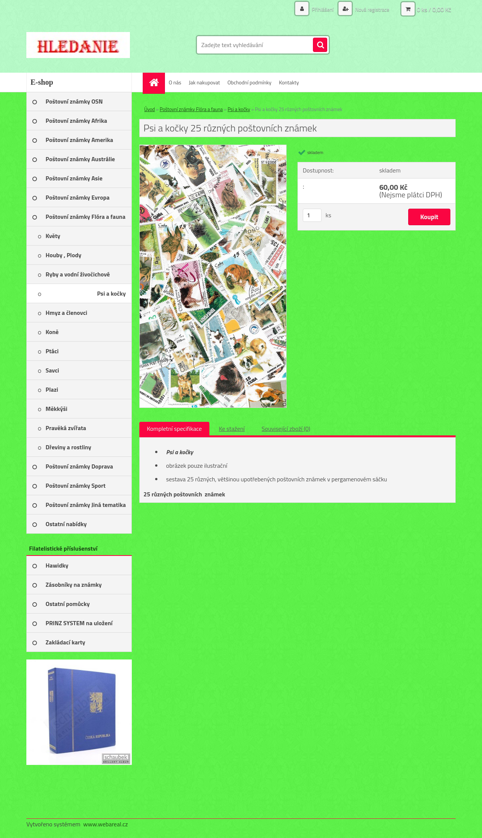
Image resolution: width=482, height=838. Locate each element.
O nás (175, 82)
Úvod (149, 109)
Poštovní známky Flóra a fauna (191, 109)
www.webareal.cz (105, 824)
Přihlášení (323, 9)
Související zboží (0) (286, 428)
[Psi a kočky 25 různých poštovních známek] (213, 148)
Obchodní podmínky (249, 82)
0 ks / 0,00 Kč (434, 9)
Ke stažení (232, 428)
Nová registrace (371, 9)
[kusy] (312, 215)
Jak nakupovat (204, 82)
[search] (320, 45)
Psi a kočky (238, 109)
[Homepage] (156, 82)
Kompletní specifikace (174, 428)
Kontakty (289, 82)
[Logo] (78, 45)
